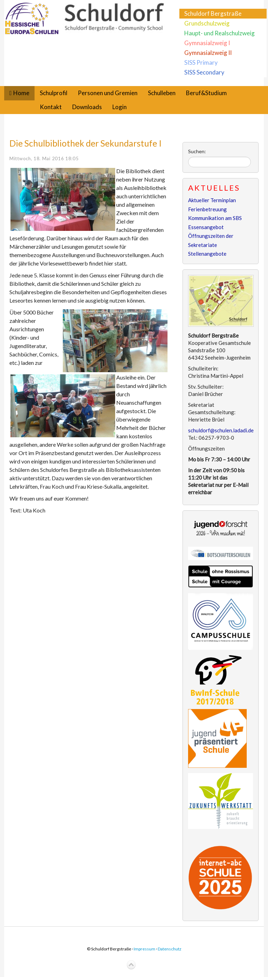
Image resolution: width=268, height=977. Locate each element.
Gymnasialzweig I (207, 43)
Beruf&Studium (206, 93)
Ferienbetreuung (207, 209)
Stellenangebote (207, 253)
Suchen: (197, 151)
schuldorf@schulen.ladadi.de (221, 430)
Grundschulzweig (207, 23)
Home (21, 93)
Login (119, 107)
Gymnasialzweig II (208, 52)
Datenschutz (169, 948)
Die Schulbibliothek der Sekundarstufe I (85, 143)
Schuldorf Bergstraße (212, 13)
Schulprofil (53, 93)
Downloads (87, 107)
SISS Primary (201, 62)
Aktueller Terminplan (212, 200)
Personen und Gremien (107, 93)
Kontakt (51, 107)
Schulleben (162, 93)
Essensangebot (206, 227)
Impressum (144, 948)
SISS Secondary (204, 72)
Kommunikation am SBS (215, 218)
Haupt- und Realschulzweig (219, 33)
